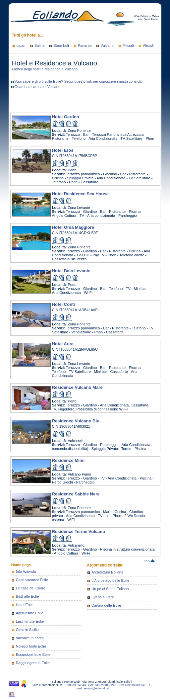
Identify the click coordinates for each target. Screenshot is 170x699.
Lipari (21, 45)
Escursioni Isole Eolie (33, 654)
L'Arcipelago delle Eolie (110, 580)
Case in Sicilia (27, 630)
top (149, 561)
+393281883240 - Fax (109, 685)
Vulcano (106, 45)
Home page (21, 565)
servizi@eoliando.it (96, 688)
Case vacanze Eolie (32, 580)
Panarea (85, 45)
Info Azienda (26, 571)
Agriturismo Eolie (29, 613)
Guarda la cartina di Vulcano (37, 87)
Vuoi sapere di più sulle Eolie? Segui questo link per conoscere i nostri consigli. (78, 81)
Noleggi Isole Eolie (31, 646)
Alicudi (148, 45)
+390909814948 (74, 685)
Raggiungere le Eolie (33, 663)
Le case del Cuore (30, 588)
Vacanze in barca (30, 638)
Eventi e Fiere (102, 597)
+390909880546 (135, 685)
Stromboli (61, 45)
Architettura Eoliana (107, 572)
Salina (39, 45)
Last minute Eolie (30, 621)
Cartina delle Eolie (106, 605)
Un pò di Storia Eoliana (110, 589)
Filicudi (128, 45)
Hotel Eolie (24, 605)
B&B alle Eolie (27, 596)
